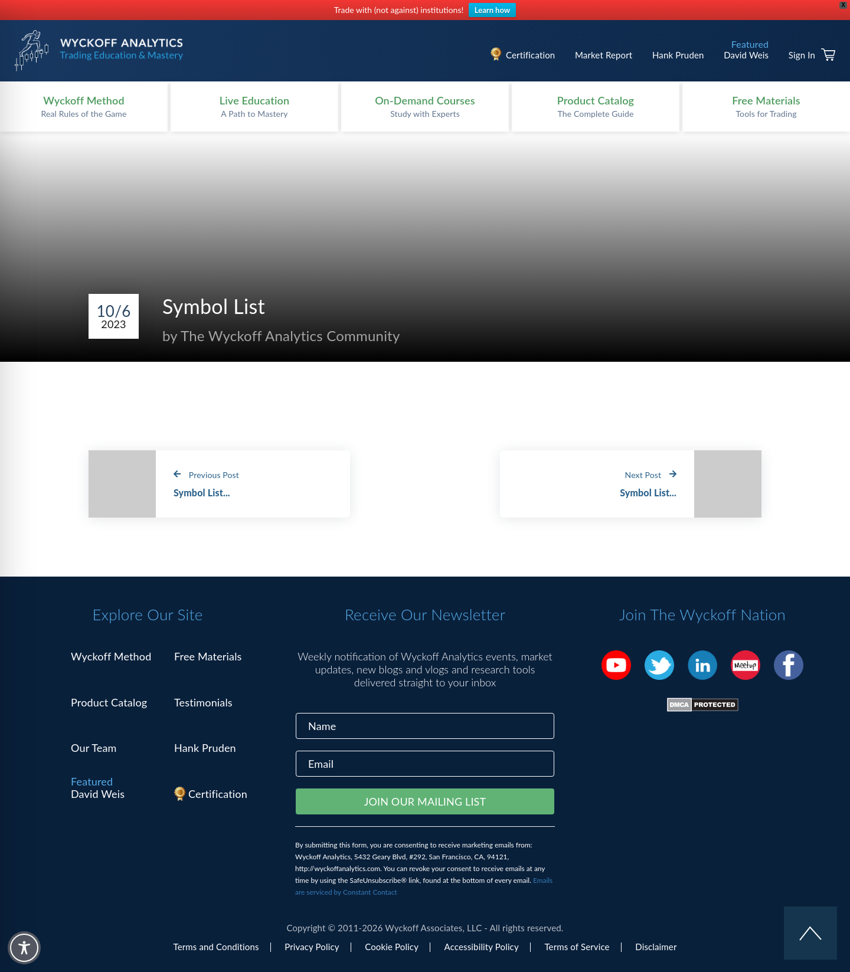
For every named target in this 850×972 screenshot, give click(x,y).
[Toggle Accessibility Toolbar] (24, 947)
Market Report (603, 55)
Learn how (492, 10)
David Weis (746, 55)
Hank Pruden (678, 55)
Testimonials (203, 702)
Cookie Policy (392, 946)
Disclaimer (655, 946)
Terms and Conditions (216, 946)
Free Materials (208, 656)
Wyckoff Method (111, 656)
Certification (530, 55)
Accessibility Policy (481, 946)
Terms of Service (576, 946)
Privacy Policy (312, 946)
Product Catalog (109, 702)
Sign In (802, 55)
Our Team (94, 747)
